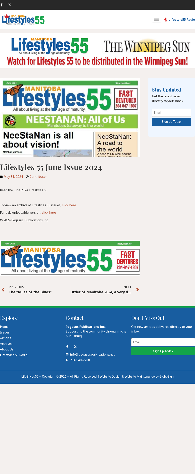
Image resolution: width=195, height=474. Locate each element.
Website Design (110, 376)
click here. (49, 212)
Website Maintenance (140, 376)
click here (69, 205)
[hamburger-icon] (156, 19)
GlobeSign (167, 376)
